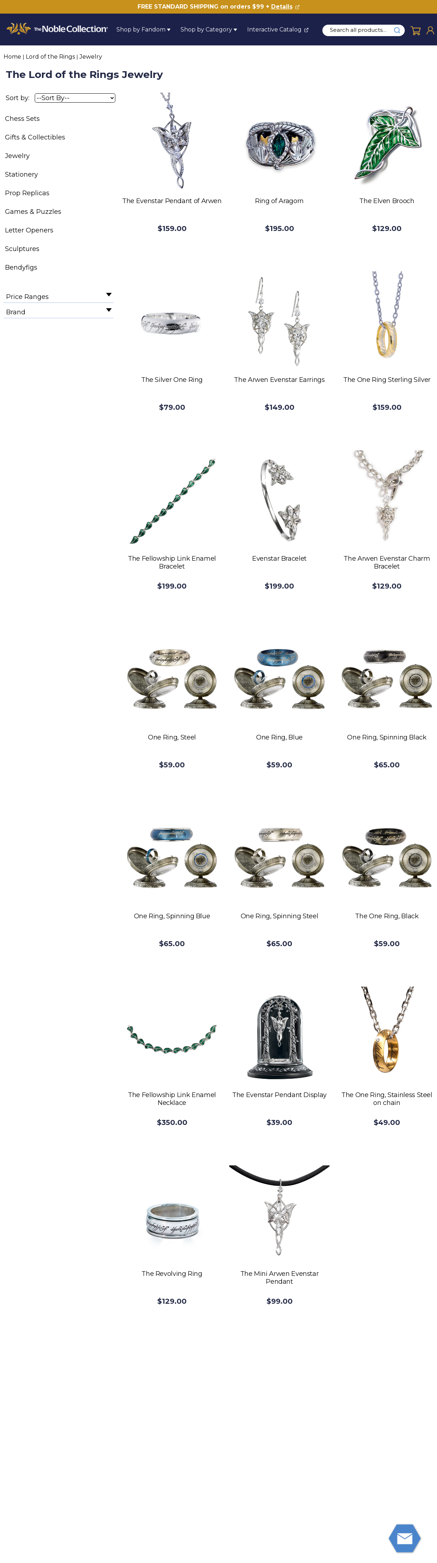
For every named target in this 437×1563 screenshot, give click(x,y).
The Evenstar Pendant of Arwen (172, 201)
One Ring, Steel (172, 737)
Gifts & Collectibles (35, 137)
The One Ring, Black (386, 916)
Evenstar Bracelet (279, 558)
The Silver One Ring (172, 380)
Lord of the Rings (50, 56)
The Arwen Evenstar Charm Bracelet (387, 562)
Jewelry (91, 56)
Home (12, 56)
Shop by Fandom (140, 29)
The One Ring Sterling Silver (387, 380)
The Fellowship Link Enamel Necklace (172, 1099)
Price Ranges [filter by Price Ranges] (27, 297)
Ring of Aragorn (279, 201)
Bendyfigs (21, 267)
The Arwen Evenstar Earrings (279, 380)
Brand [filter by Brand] (15, 312)
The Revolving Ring (171, 1274)
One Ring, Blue (279, 737)
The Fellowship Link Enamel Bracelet (172, 562)
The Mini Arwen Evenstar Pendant (279, 1278)
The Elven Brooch (386, 201)
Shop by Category (206, 29)
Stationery (21, 174)
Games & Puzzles (33, 212)
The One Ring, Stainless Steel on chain (386, 1099)
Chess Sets (22, 119)
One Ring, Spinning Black (386, 737)
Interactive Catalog (274, 29)
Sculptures (22, 249)
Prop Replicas (27, 193)
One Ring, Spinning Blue (172, 916)
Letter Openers (29, 230)
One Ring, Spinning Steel (279, 916)
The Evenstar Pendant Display (279, 1095)
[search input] (362, 30)
